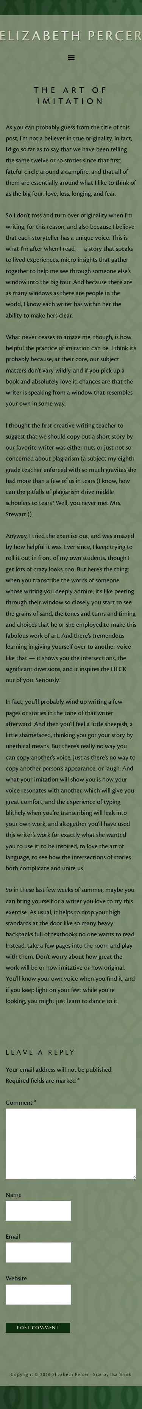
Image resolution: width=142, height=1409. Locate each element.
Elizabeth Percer (71, 36)
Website (16, 1278)
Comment (21, 1103)
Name (14, 1195)
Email (13, 1237)
